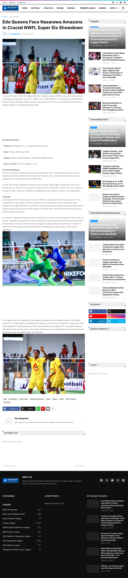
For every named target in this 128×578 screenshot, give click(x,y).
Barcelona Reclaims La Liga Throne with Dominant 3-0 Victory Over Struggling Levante (112, 106)
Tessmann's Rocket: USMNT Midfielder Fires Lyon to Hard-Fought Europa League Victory (112, 169)
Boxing (60, 8)
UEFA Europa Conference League (21, 527)
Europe (102, 8)
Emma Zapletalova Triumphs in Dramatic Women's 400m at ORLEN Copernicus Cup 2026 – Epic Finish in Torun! (113, 90)
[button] (117, 8)
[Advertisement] (43, 122)
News (48, 399)
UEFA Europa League (21, 532)
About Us (12, 2)
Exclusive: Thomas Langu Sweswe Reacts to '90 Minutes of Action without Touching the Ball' (112, 536)
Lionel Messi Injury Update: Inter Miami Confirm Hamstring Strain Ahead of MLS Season (112, 504)
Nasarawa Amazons (37, 399)
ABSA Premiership (21, 509)
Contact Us (21, 2)
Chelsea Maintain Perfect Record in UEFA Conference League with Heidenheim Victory (113, 291)
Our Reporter (21, 418)
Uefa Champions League (21, 540)
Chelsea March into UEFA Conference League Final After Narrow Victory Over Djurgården (113, 248)
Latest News (23, 399)
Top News (6, 402)
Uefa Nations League (21, 545)
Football (35, 8)
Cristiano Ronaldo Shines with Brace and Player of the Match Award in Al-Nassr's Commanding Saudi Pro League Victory (112, 520)
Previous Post (9, 466)
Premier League (87, 8)
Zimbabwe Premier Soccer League (21, 549)
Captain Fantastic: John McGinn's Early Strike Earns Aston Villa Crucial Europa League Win (113, 154)
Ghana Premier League (21, 518)
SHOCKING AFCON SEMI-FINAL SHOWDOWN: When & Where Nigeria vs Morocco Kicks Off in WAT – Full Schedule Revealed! (113, 553)
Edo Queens (14, 17)
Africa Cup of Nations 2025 (21, 514)
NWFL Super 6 (71, 399)
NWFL (62, 399)
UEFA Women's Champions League (21, 536)
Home (4, 2)
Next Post (79, 466)
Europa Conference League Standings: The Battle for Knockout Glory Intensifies (113, 263)
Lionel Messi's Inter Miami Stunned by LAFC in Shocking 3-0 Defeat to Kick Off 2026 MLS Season (113, 56)
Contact (114, 8)
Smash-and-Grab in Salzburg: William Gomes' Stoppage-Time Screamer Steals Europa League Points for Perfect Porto (113, 198)
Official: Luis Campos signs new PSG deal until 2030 (112, 567)
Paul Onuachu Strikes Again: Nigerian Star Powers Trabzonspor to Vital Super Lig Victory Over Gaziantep (112, 72)
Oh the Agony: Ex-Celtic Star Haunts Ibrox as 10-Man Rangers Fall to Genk (113, 183)
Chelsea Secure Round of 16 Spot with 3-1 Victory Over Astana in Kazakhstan (114, 277)
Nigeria (70, 8)
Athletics (48, 8)
